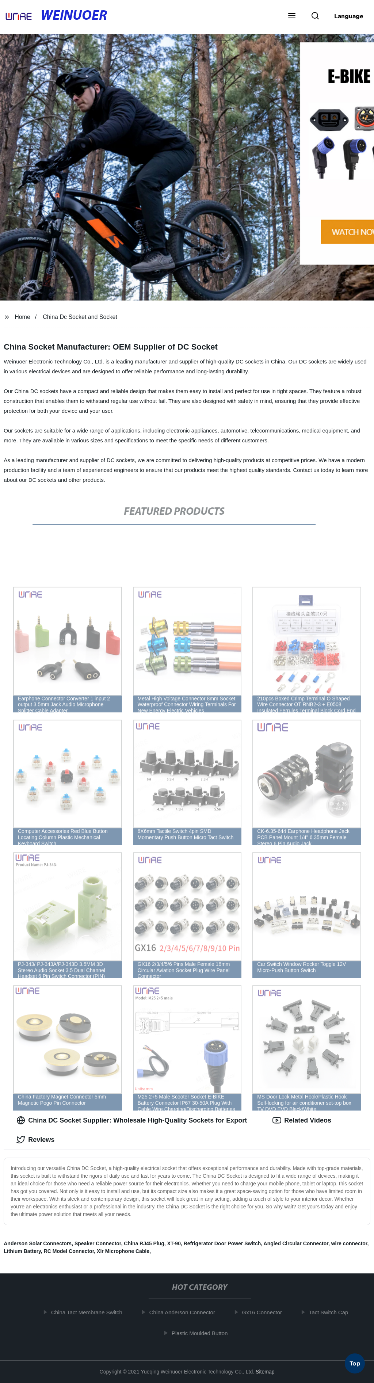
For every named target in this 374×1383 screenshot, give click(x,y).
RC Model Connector (69, 1251)
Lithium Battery (22, 1251)
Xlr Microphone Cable (123, 1251)
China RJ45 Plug (144, 1243)
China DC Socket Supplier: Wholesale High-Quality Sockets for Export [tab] (131, 1120)
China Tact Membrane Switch (90, 1312)
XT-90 (174, 1243)
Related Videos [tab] (301, 1120)
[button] (292, 16)
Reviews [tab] (35, 1139)
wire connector (349, 1243)
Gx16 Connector (266, 1312)
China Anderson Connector (186, 1312)
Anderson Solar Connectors (38, 1243)
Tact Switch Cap (332, 1312)
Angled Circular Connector (296, 1243)
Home (22, 317)
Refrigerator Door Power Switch (222, 1243)
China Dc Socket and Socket (80, 317)
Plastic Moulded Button (204, 1333)
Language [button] (348, 16)
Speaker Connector (98, 1243)
